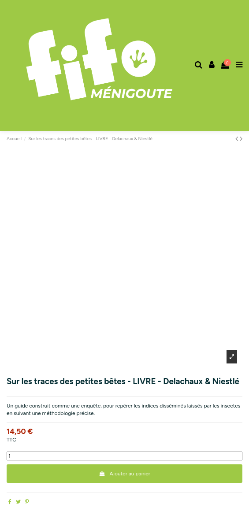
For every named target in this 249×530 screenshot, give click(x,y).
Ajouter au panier (124, 474)
